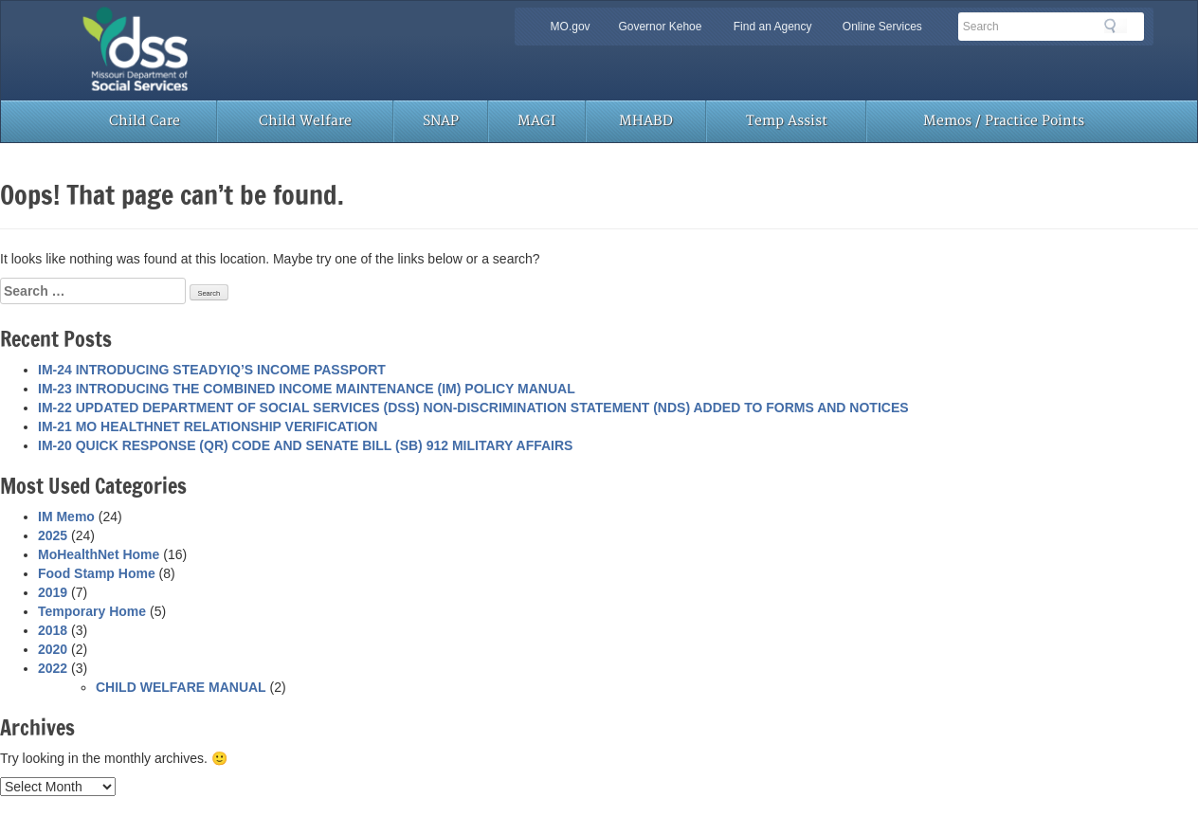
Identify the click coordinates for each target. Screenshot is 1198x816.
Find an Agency (773, 26)
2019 (52, 592)
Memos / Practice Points (1003, 121)
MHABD (646, 121)
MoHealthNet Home (98, 554)
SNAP (441, 121)
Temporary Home (92, 611)
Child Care (144, 121)
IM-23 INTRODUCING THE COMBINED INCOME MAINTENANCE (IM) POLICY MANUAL (306, 388)
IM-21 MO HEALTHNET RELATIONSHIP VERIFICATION (207, 426)
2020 (52, 649)
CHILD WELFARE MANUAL (181, 687)
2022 (52, 668)
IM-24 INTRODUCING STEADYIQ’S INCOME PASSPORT (212, 369)
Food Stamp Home (96, 573)
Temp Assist (786, 121)
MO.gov (570, 26)
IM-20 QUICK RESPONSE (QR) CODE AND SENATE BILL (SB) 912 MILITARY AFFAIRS (305, 445)
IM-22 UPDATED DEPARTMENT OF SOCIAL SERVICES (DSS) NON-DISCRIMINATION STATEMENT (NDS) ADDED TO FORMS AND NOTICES (473, 407)
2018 (52, 630)
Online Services (882, 26)
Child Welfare (305, 121)
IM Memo (66, 516)
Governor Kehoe (659, 26)
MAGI (536, 121)
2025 (52, 535)
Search (1115, 25)
